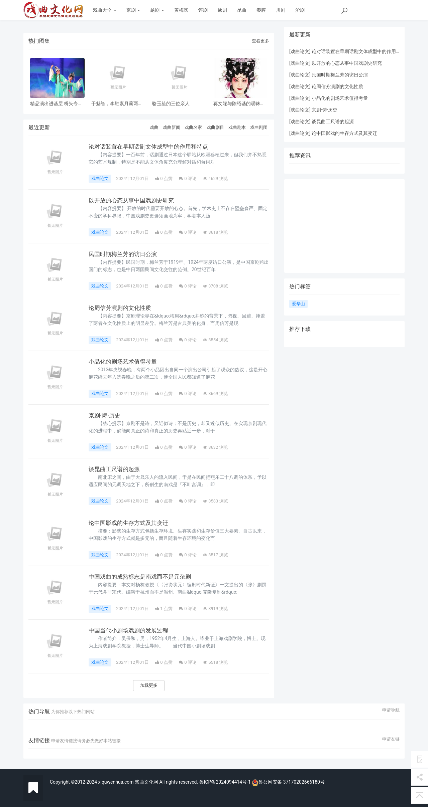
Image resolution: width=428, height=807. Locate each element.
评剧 (203, 10)
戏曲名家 (193, 127)
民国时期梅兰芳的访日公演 (125, 254)
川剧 (280, 10)
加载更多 (148, 685)
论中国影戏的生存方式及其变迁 (131, 523)
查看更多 (260, 40)
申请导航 (391, 710)
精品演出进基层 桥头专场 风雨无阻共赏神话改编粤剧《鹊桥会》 (56, 103)
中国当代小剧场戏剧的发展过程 (131, 630)
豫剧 (222, 10)
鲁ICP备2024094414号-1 (225, 782)
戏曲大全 (104, 10)
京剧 (133, 10)
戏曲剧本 (237, 127)
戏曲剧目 (215, 127)
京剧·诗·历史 (105, 415)
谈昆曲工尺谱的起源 (116, 469)
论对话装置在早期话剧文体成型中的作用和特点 (152, 146)
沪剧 (300, 10)
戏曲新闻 (171, 127)
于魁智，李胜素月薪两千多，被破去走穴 (117, 103)
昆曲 (241, 10)
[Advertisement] (344, 226)
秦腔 (261, 10)
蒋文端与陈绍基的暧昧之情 (239, 103)
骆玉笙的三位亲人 (171, 103)
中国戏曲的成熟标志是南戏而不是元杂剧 (143, 576)
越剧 (157, 10)
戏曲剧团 (259, 127)
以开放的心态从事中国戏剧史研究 (134, 200)
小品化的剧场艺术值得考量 (125, 361)
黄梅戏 (181, 10)
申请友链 (391, 739)
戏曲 (154, 127)
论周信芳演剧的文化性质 (122, 308)
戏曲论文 (100, 178)
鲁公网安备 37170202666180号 (288, 782)
